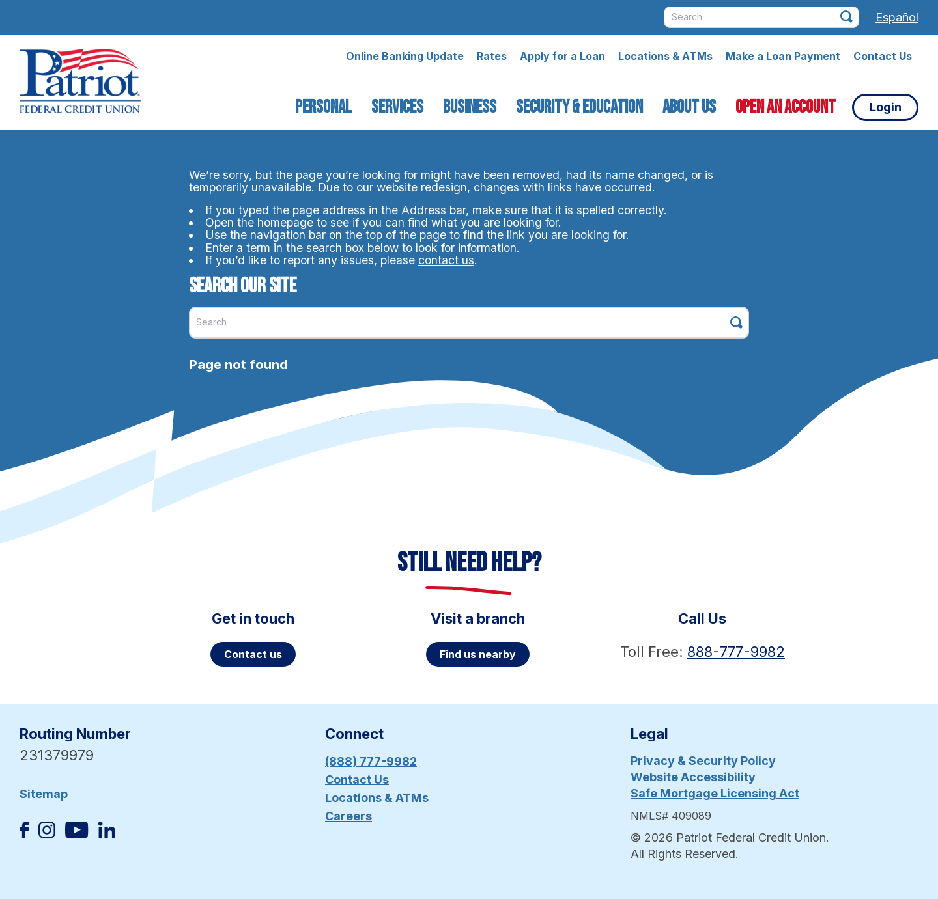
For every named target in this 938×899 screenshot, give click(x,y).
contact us (446, 260)
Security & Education (579, 107)
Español (896, 17)
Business (469, 107)
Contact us (253, 654)
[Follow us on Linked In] (106, 834)
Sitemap (44, 794)
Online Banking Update (405, 55)
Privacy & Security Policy (703, 761)
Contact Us (882, 55)
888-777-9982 (736, 651)
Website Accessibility (693, 777)
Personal (323, 107)
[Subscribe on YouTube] (76, 834)
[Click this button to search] (846, 16)
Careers (348, 816)
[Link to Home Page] (80, 83)
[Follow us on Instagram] (46, 834)
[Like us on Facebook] (24, 834)
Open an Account (785, 107)
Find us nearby (478, 654)
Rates (492, 55)
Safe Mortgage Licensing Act (715, 793)
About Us (689, 107)
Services (397, 107)
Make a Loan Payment (783, 55)
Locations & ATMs (665, 55)
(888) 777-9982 (371, 761)
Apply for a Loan (562, 55)
